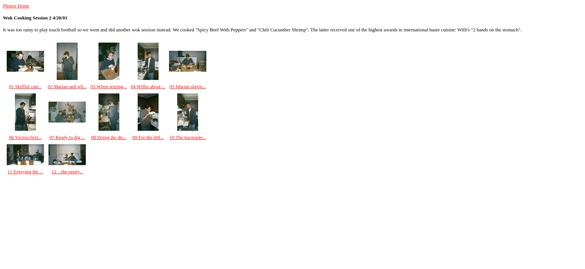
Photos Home (16, 6)
